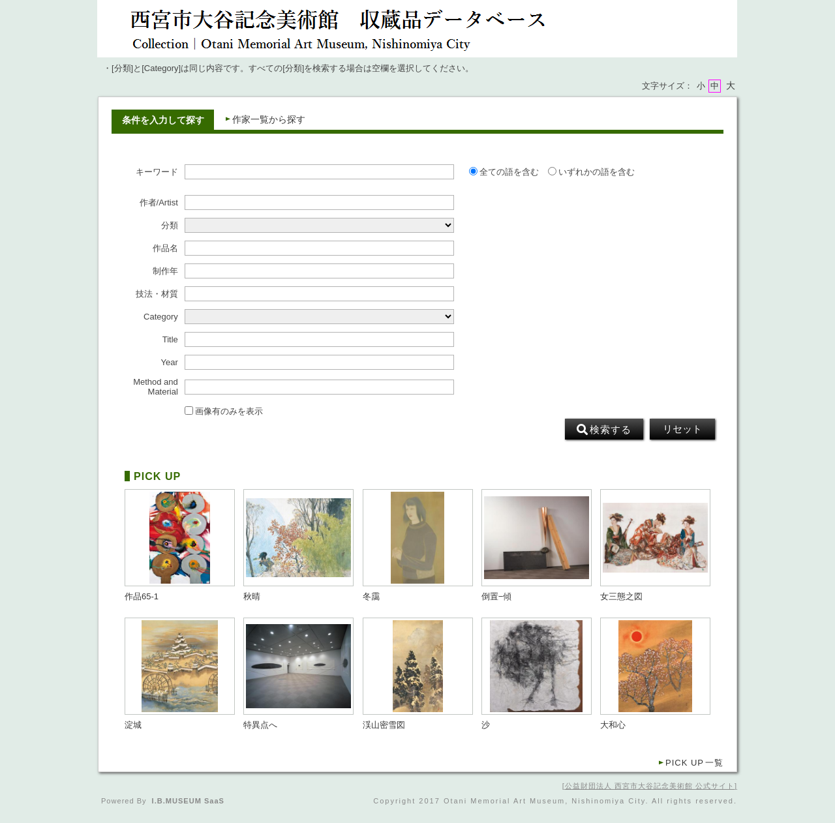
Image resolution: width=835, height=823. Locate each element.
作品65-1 (142, 596)
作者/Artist (159, 202)
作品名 (165, 248)
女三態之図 (621, 596)
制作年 (165, 271)
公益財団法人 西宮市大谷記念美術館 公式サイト (650, 786)
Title (170, 339)
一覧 (694, 763)
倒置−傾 (496, 596)
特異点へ (260, 725)
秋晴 (251, 596)
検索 (604, 430)
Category (161, 317)
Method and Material (155, 387)
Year (169, 362)
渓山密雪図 (384, 725)
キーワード (157, 172)
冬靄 (371, 596)
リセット (682, 429)
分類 (169, 225)
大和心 (613, 725)
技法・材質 (157, 294)
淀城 (133, 725)
